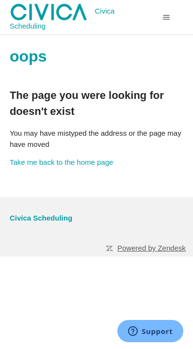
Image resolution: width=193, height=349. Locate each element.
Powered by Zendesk (151, 248)
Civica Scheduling (41, 218)
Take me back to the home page (61, 162)
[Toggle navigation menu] (166, 17)
